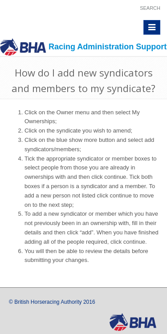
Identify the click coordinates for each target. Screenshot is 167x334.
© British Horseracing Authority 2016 (52, 302)
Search (150, 8)
